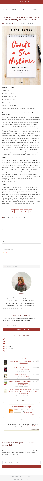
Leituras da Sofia (21, 359)
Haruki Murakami (24, 369)
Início (5, 9)
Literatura (7, 218)
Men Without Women (20, 374)
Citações (21, 419)
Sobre (14, 9)
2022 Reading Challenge (21, 406)
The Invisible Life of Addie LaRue (20, 361)
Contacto (36, 9)
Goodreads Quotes (35, 429)
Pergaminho (22, 218)
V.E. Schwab (23, 363)
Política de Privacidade (21, 476)
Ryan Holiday (24, 393)
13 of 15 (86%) (28, 413)
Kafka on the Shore (20, 368)
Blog (24, 9)
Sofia (16, 409)
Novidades (15, 218)
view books (31, 414)
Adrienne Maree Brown (24, 384)
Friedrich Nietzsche (32, 426)
